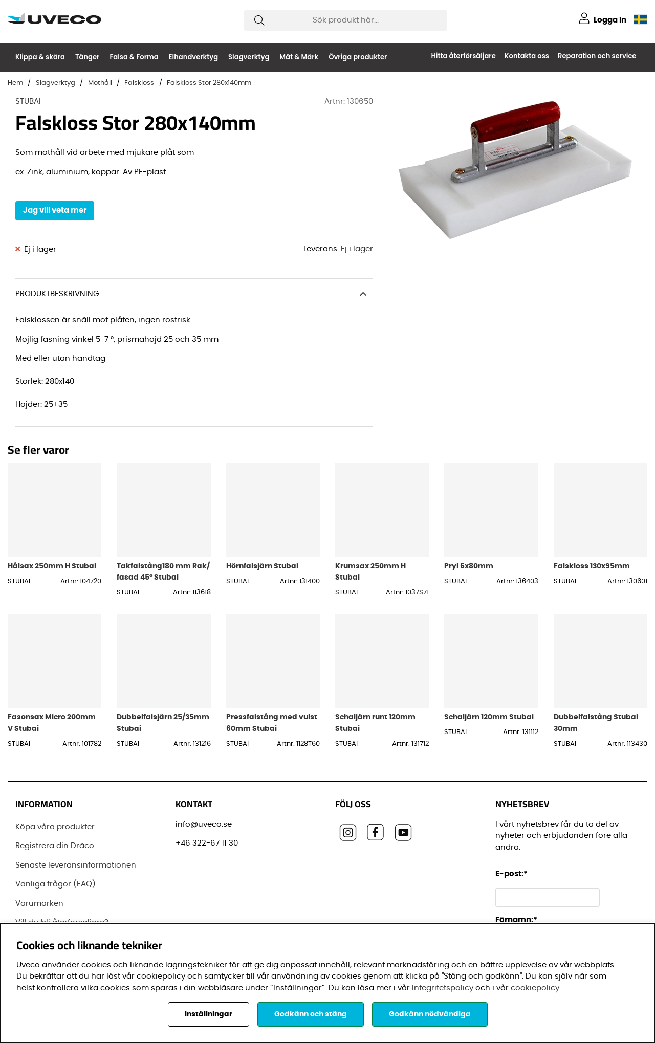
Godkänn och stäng (310, 1014)
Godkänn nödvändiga (430, 1014)
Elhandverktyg (194, 57)
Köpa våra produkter (55, 827)
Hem (15, 83)
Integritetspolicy (442, 988)
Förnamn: (516, 920)
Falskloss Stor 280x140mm (209, 83)
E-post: (513, 874)
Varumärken (39, 903)
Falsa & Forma (134, 57)
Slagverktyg (248, 57)
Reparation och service (597, 56)
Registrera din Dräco (54, 846)
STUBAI (28, 101)
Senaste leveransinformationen (75, 865)
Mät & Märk (298, 57)
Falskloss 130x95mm (592, 566)
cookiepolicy (535, 988)
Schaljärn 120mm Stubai (489, 717)
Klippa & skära (40, 57)
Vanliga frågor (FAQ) (55, 884)
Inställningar (208, 1014)
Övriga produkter (358, 57)
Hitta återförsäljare (463, 56)
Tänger (87, 57)
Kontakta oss (527, 56)
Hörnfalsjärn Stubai (262, 566)
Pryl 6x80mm (468, 566)
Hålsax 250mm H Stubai (52, 566)
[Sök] (345, 20)
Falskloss (139, 83)
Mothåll (100, 83)
